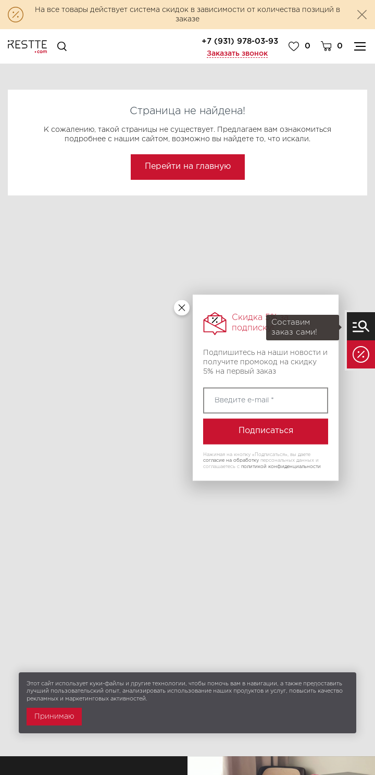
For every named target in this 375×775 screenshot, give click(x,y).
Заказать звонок (237, 54)
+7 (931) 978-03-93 (240, 41)
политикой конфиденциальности (281, 466)
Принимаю (54, 717)
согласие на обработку (231, 461)
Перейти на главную (188, 166)
